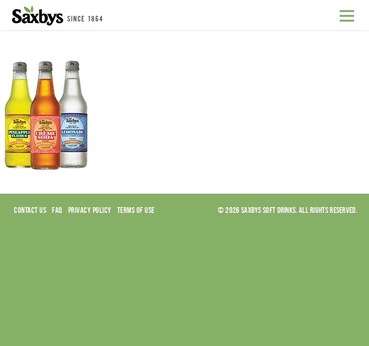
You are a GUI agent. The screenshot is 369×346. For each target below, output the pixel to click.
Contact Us (30, 210)
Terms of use (136, 210)
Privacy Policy (89, 210)
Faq (57, 210)
